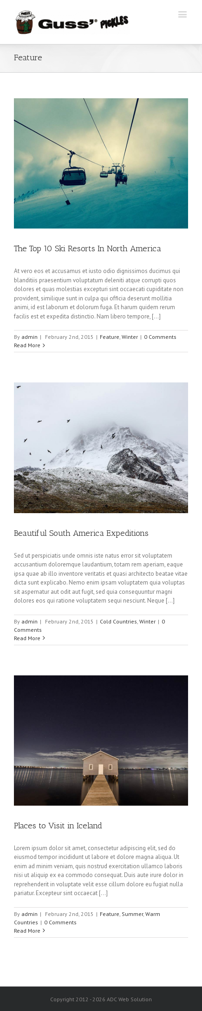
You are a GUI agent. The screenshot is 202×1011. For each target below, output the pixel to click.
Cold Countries (118, 621)
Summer (132, 913)
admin (29, 336)
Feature (109, 336)
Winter (130, 336)
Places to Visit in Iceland (58, 825)
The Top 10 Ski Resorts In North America (87, 248)
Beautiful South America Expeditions (81, 533)
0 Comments (160, 336)
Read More (27, 345)
